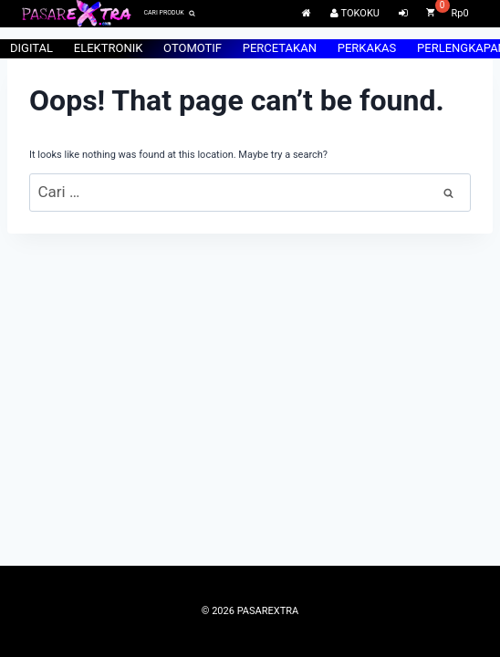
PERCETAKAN (280, 48)
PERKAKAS (367, 48)
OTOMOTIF (192, 48)
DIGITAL (31, 48)
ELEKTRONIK (108, 48)
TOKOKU (355, 13)
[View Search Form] (169, 13)
